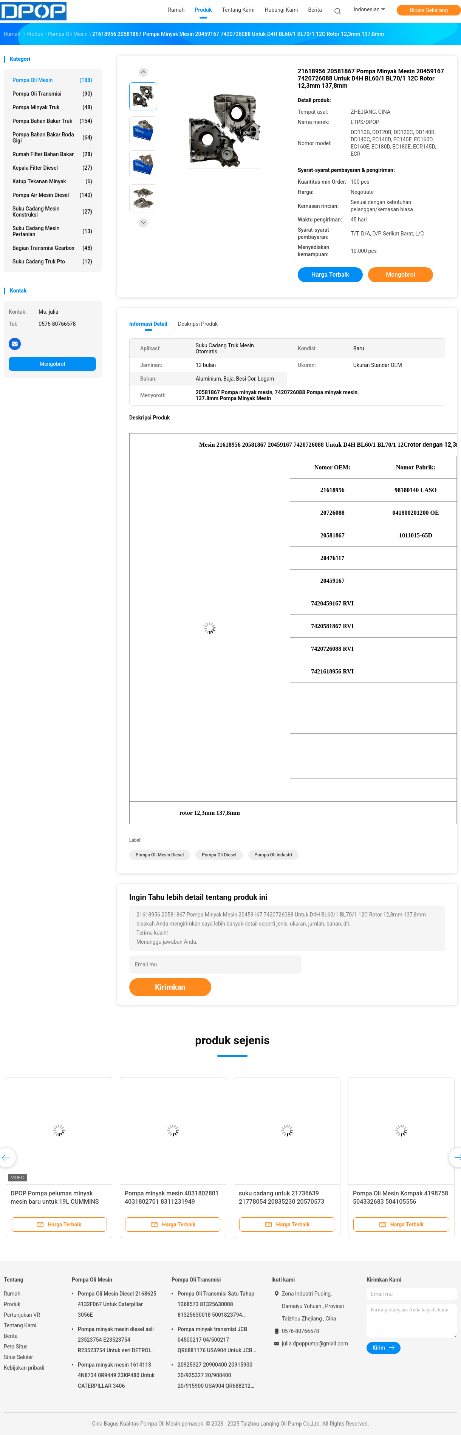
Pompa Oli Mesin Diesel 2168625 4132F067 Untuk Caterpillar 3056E (117, 1304)
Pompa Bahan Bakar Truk (52, 121)
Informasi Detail (148, 324)
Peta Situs (16, 1347)
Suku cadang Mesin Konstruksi (52, 212)
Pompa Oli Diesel (219, 855)
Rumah (12, 1294)
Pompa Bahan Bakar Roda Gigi (52, 138)
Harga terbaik (330, 274)
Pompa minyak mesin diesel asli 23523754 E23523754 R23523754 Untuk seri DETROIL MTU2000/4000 (116, 1341)
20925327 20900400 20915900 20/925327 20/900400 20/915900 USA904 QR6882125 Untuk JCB (216, 1376)
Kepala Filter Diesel (52, 168)
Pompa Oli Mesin (52, 80)
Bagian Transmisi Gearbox (52, 248)
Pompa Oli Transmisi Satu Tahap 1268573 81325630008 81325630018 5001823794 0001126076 (216, 1305)
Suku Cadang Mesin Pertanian (52, 231)
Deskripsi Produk (198, 324)
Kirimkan (170, 987)
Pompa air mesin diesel (52, 195)
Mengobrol (52, 364)
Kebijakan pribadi (24, 1368)
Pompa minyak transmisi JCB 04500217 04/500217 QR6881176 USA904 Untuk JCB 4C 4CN (215, 1341)
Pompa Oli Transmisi (52, 94)
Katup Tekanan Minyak (52, 181)
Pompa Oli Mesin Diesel (160, 855)
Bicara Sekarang (429, 10)
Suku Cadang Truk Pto (52, 261)
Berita (11, 1336)
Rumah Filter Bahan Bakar (52, 154)
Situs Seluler (18, 1357)
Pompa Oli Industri (273, 855)
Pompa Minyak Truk (52, 107)
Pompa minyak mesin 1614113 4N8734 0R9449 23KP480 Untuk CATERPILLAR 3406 (116, 1375)
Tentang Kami (20, 1325)
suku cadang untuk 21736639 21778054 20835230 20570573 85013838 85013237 (281, 1202)
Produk (12, 1304)
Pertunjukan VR (22, 1315)
